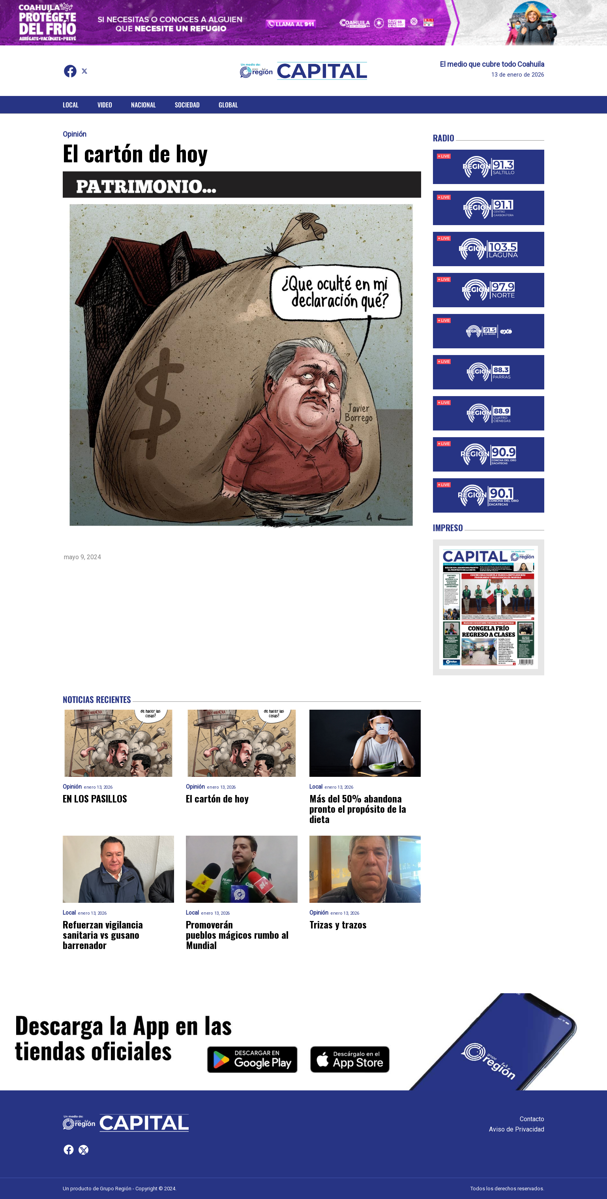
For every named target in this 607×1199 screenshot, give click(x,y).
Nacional (143, 104)
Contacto (532, 1119)
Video (104, 104)
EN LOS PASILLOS (95, 798)
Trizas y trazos (338, 924)
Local (71, 104)
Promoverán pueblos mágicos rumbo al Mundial (237, 934)
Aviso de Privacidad (516, 1129)
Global (228, 104)
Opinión (74, 134)
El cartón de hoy (217, 798)
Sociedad (187, 104)
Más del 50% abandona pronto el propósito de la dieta (357, 808)
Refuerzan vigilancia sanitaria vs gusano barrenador (103, 934)
